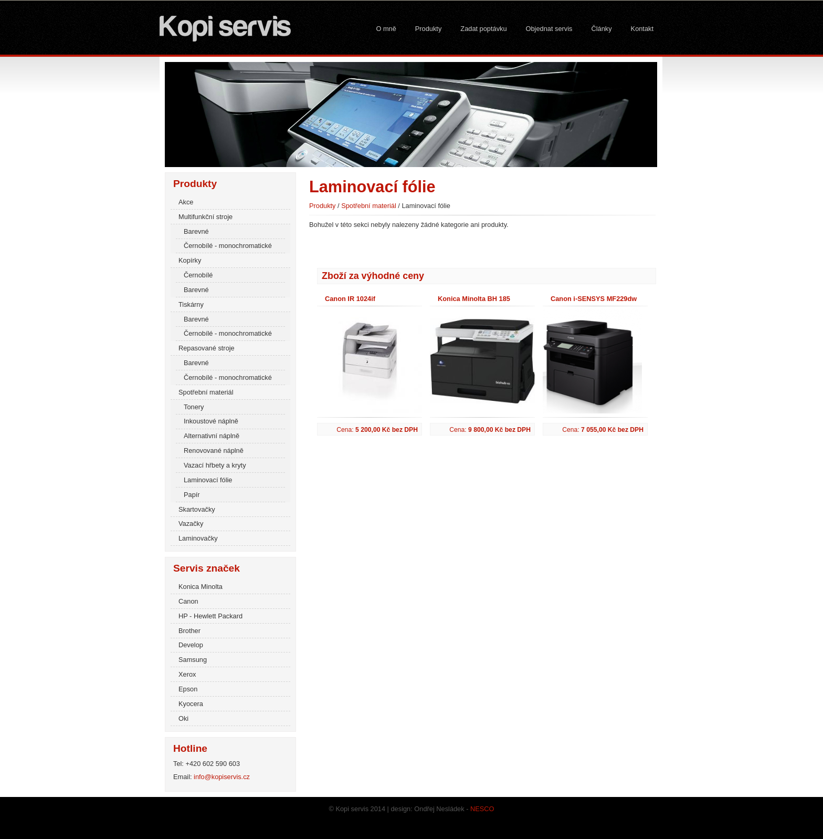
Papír (192, 495)
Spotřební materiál (206, 392)
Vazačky (190, 523)
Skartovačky (196, 509)
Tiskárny (191, 304)
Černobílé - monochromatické (228, 246)
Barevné (196, 231)
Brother (189, 631)
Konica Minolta (200, 587)
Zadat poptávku (483, 29)
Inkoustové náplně (211, 421)
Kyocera (190, 704)
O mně (386, 29)
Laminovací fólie (208, 480)
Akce (185, 202)
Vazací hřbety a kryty (215, 465)
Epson (187, 689)
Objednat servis (549, 29)
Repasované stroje (206, 348)
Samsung (192, 660)
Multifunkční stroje (205, 217)
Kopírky (189, 260)
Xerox (187, 674)
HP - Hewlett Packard (210, 616)
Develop (190, 645)
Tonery (194, 407)
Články (601, 29)
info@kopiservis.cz (222, 777)
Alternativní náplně (211, 436)
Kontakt (642, 29)
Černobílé (198, 275)
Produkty (428, 29)
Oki (183, 718)
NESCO (482, 809)
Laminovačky (198, 538)
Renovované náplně (214, 450)
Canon (188, 601)
